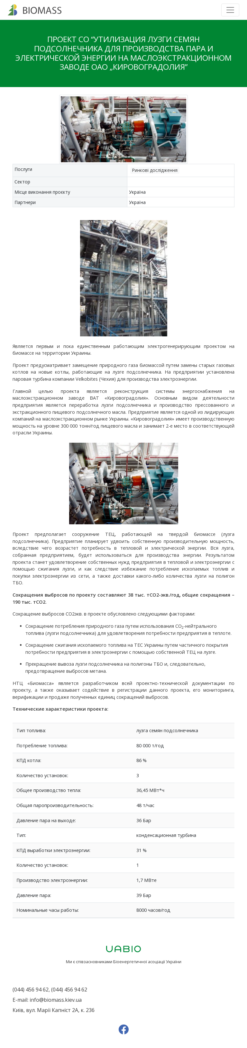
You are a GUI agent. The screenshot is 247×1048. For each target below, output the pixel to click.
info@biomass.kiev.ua (56, 999)
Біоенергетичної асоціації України (147, 961)
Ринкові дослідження (155, 170)
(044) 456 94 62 (31, 989)
